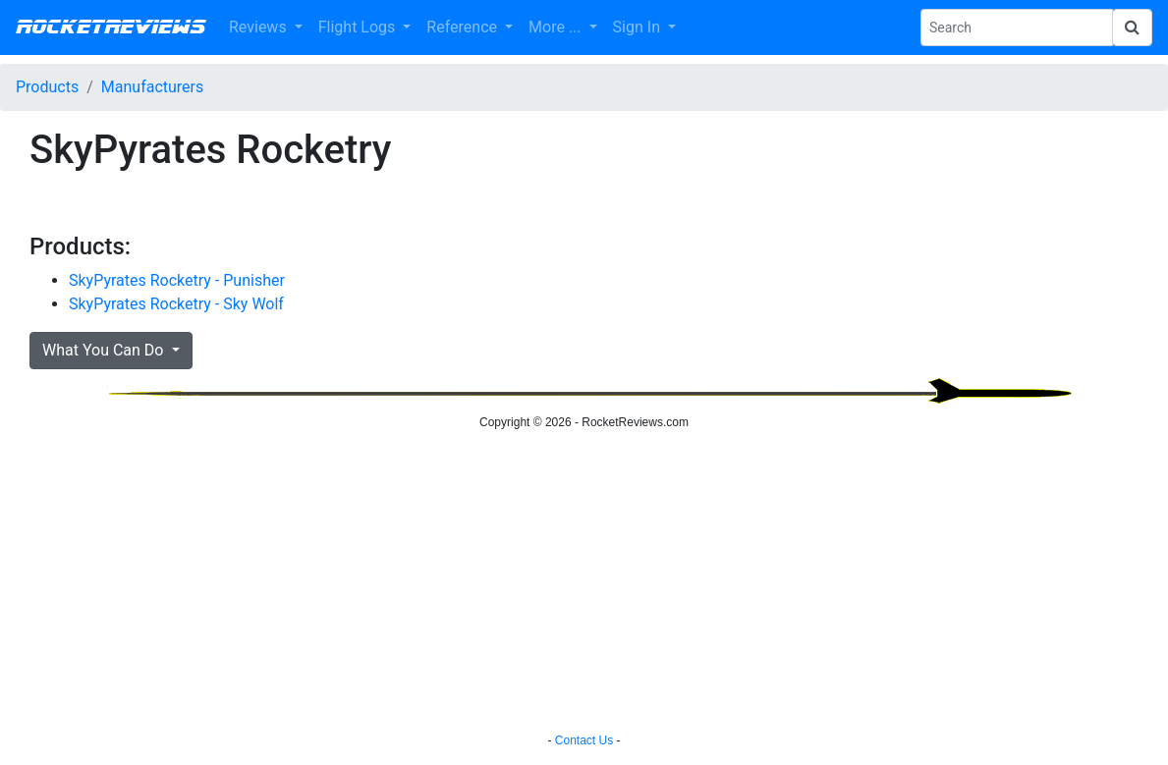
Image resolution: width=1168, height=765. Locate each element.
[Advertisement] (584, 584)
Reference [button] (463, 27)
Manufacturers (152, 87)
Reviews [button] (260, 27)
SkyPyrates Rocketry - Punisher (177, 280)
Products (47, 87)
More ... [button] (556, 27)
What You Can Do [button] (104, 350)
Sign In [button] (638, 27)
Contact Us (584, 740)
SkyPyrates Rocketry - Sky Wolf (176, 304)
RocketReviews (110, 27)
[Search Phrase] (1016, 27)
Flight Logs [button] (359, 27)
